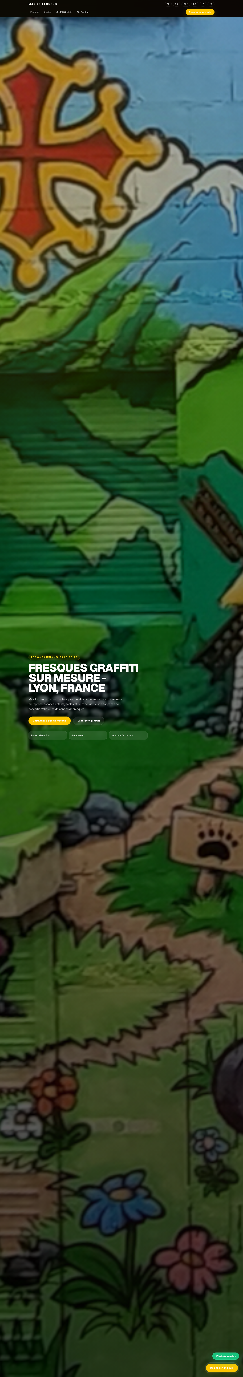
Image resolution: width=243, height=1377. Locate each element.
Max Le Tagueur (43, 4)
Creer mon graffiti (89, 720)
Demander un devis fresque (49, 720)
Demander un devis (200, 12)
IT (203, 4)
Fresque (34, 12)
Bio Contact (83, 12)
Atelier (47, 12)
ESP (185, 4)
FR (168, 4)
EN (176, 4)
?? (211, 4)
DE (194, 4)
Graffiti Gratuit (64, 12)
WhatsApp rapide (226, 1356)
